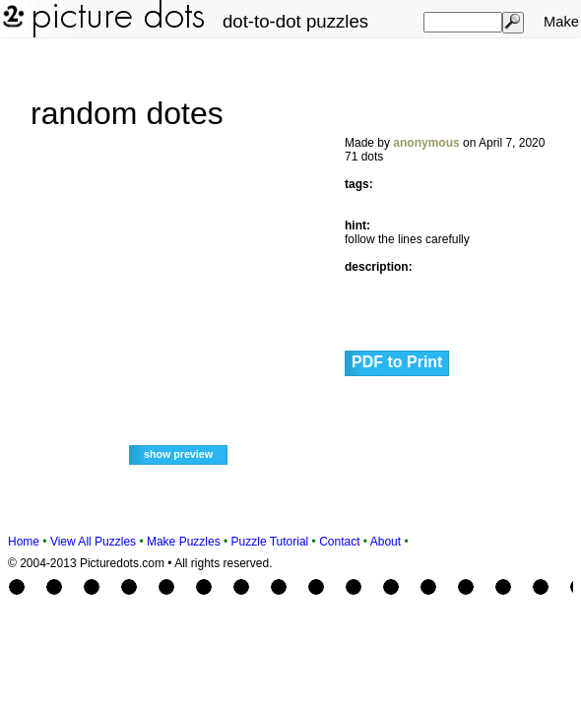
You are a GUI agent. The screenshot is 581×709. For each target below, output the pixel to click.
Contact (339, 541)
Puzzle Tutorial (270, 541)
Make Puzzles (184, 541)
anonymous (426, 143)
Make (561, 22)
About (385, 541)
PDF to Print (397, 362)
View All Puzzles (93, 541)
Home (23, 541)
